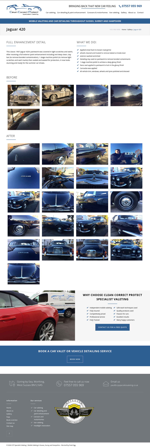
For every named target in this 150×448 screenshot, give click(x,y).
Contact (140, 12)
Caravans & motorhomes (97, 12)
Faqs (8, 417)
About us (132, 12)
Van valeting (114, 12)
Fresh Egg (72, 445)
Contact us (10, 423)
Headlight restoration (42, 425)
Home (124, 29)
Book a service (11, 420)
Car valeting (50, 12)
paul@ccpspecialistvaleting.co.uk (124, 385)
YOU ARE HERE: (115, 29)
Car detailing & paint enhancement (71, 12)
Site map (9, 426)
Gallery (124, 12)
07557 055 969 (74, 385)
